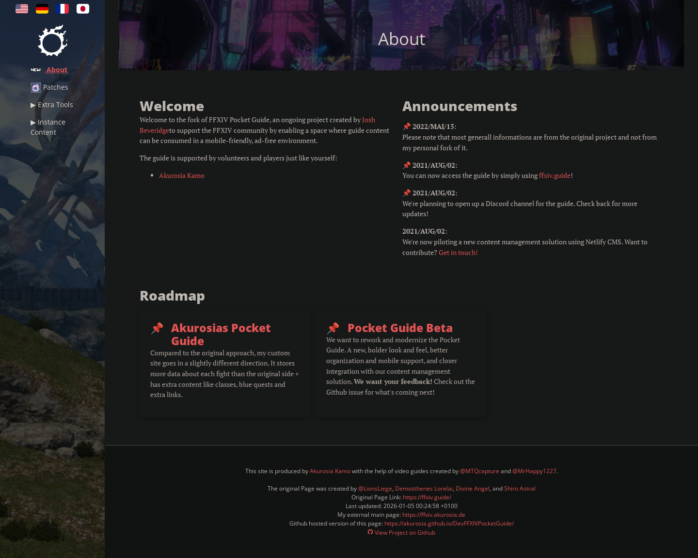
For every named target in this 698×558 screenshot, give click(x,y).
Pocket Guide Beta (400, 328)
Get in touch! (458, 252)
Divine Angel (473, 488)
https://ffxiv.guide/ (427, 497)
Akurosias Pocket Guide (221, 334)
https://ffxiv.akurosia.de (433, 514)
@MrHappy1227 (534, 471)
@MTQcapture (479, 471)
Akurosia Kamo (182, 175)
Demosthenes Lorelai (424, 488)
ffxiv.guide (555, 175)
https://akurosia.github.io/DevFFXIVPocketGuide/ (449, 523)
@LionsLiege (375, 488)
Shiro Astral (520, 488)
